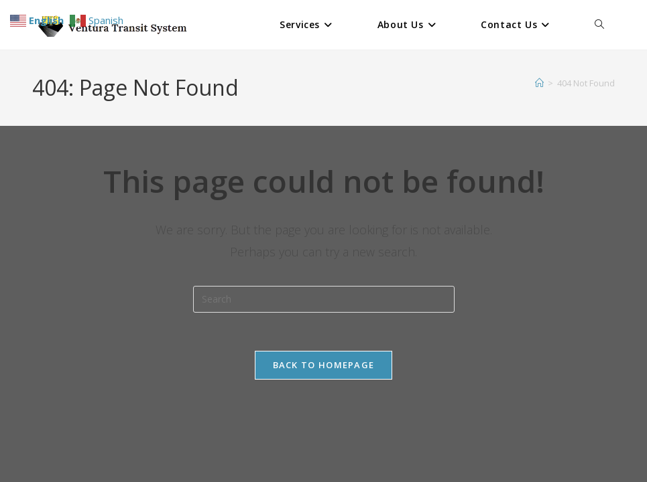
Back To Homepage (324, 367)
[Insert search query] (324, 299)
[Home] (539, 83)
